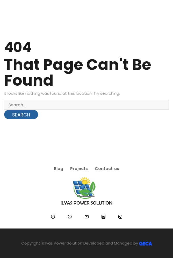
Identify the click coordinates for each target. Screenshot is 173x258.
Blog (58, 169)
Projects (79, 169)
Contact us (107, 169)
